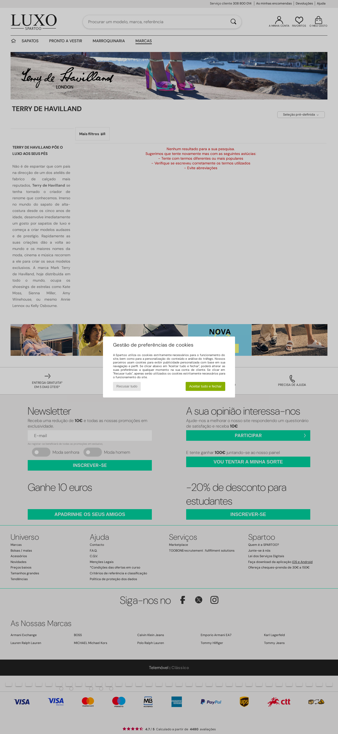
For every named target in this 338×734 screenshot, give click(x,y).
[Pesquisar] (233, 22)
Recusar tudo (126, 386)
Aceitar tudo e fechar (205, 386)
